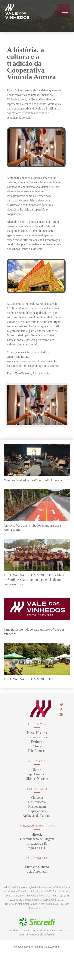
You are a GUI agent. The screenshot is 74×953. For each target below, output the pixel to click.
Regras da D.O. (37, 848)
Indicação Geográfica (37, 825)
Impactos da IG (37, 843)
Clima (37, 746)
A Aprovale (37, 760)
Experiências (37, 811)
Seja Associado (37, 774)
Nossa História (37, 733)
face (61, 709)
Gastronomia (37, 802)
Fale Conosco (37, 751)
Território (37, 742)
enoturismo (37, 788)
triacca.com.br (52, 946)
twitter (61, 704)
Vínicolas (37, 797)
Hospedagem (37, 806)
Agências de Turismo (37, 816)
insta (61, 714)
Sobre (37, 770)
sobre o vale (36, 724)
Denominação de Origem (37, 839)
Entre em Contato (37, 867)
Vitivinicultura (37, 737)
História (37, 834)
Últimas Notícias (37, 779)
